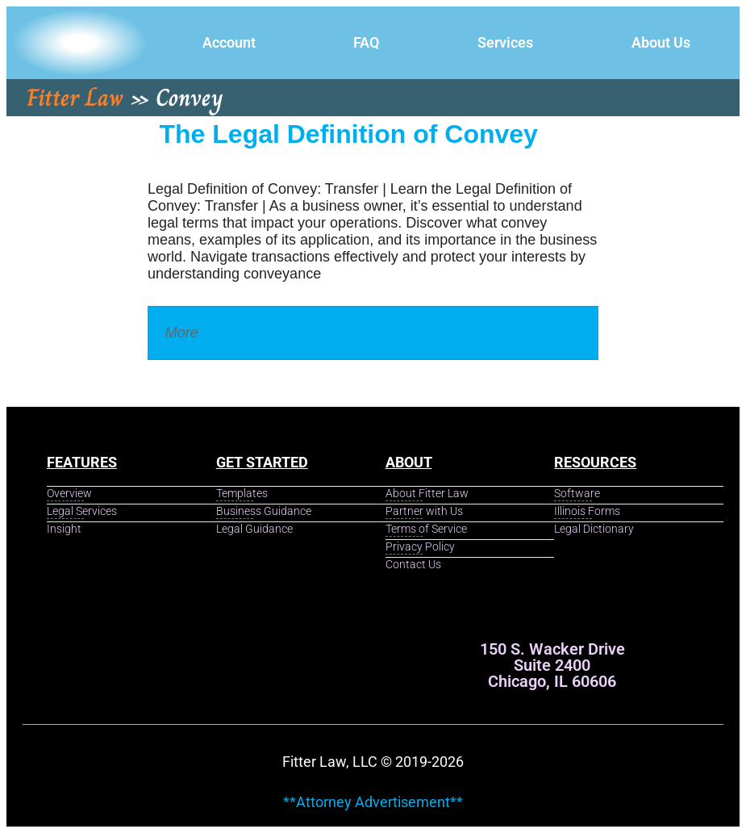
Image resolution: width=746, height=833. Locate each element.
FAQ (366, 42)
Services (505, 42)
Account (229, 42)
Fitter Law (75, 97)
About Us (660, 42)
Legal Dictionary (254, 332)
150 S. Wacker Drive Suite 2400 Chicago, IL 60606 (552, 665)
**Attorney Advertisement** (373, 801)
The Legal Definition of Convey (349, 134)
